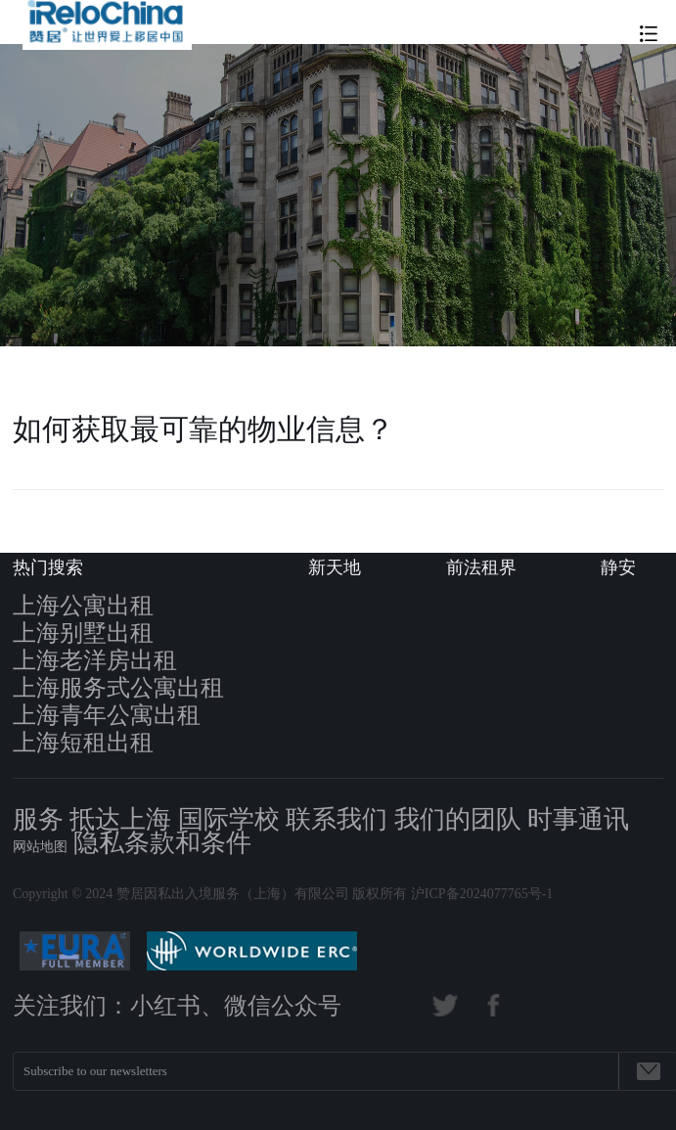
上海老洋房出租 (95, 660)
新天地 (334, 567)
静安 (618, 567)
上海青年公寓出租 (107, 715)
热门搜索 (48, 567)
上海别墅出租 (83, 633)
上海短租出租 (83, 742)
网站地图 (40, 846)
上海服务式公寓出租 (118, 688)
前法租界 (481, 567)
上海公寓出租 (83, 605)
